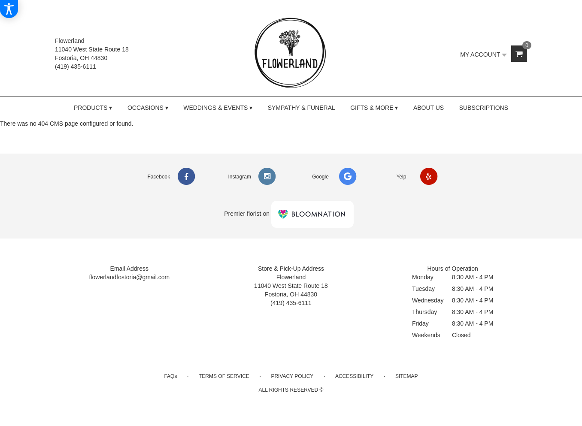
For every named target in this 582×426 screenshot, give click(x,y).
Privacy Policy (292, 376)
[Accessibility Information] (9, 9)
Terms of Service (224, 376)
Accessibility (354, 376)
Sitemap (406, 376)
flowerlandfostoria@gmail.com (129, 277)
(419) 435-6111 (75, 66)
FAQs (170, 376)
